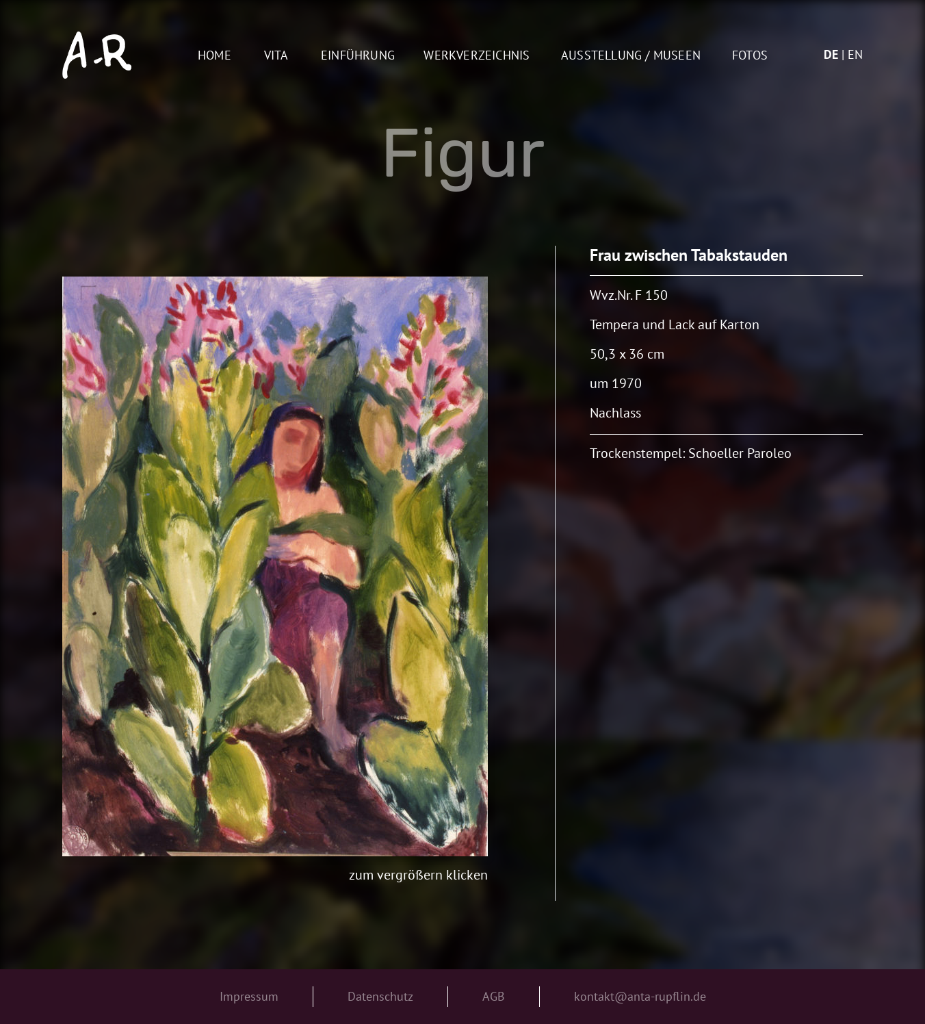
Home (214, 56)
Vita (276, 56)
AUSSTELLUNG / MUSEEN (631, 56)
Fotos (750, 56)
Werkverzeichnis (477, 56)
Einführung (358, 56)
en (855, 54)
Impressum (249, 996)
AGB (493, 996)
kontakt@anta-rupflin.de (640, 996)
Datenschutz (380, 996)
